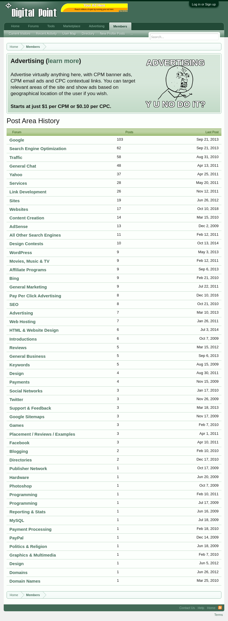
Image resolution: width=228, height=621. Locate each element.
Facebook (19, 442)
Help (201, 608)
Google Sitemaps (27, 416)
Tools (51, 26)
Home (15, 26)
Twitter (16, 399)
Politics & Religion (28, 546)
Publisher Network (28, 468)
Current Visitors (20, 33)
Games (16, 425)
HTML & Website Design (34, 330)
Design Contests (26, 243)
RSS (220, 608)
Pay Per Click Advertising (35, 295)
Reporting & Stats (27, 511)
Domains (18, 572)
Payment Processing (30, 529)
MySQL (16, 520)
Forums (33, 26)
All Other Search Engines (35, 235)
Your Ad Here (123, 11)
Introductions (23, 339)
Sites (14, 200)
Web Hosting (22, 321)
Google (16, 139)
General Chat (22, 166)
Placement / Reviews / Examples (42, 434)
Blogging (18, 451)
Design (16, 373)
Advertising (21, 312)
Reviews (18, 347)
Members (120, 26)
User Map (69, 33)
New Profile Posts (112, 33)
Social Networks (26, 390)
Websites (18, 209)
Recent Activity (46, 33)
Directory (88, 33)
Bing (14, 278)
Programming (23, 494)
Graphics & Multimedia (32, 555)
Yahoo (15, 174)
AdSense (18, 226)
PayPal (16, 537)
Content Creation (26, 217)
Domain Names (24, 581)
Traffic (15, 157)
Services (18, 183)
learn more (63, 61)
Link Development (27, 191)
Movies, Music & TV (29, 261)
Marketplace (71, 26)
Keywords (19, 364)
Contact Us (187, 608)
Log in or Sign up (204, 4)
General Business (27, 356)
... (132, 33)
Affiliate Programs (27, 269)
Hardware (19, 477)
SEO (14, 304)
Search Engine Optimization (37, 148)
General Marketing (28, 286)
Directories (20, 459)
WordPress (20, 252)
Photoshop (20, 486)
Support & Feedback (30, 408)
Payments (19, 382)
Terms (218, 614)
